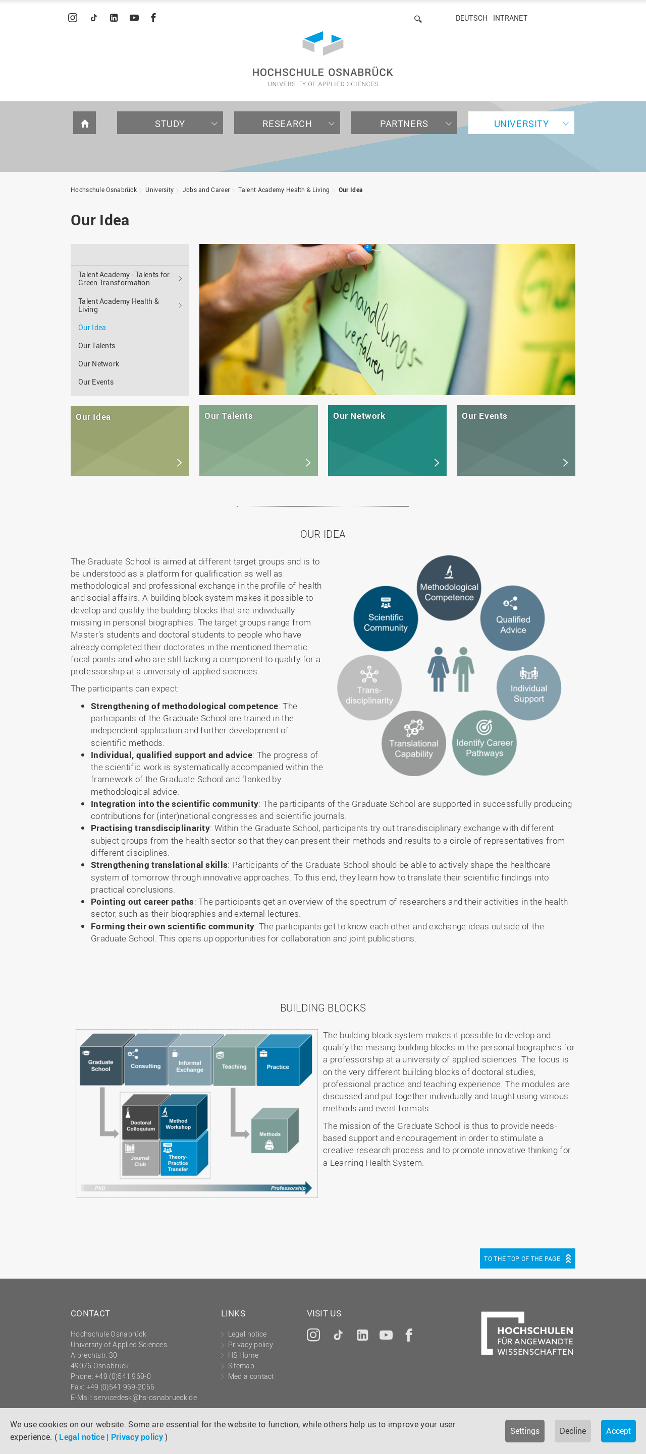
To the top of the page (522, 1258)
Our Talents (96, 345)
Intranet (510, 18)
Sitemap (241, 1365)
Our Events (96, 382)
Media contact (251, 1376)
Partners (404, 123)
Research (287, 123)
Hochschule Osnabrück (104, 189)
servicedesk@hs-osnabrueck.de (145, 1397)
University (521, 123)
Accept (618, 1430)
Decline (573, 1430)
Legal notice (81, 1436)
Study (170, 123)
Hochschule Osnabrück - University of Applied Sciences (323, 59)
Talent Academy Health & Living (284, 189)
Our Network (98, 363)
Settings (525, 1430)
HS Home (243, 1355)
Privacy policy (137, 1436)
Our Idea (350, 189)
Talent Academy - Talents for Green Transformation (124, 278)
